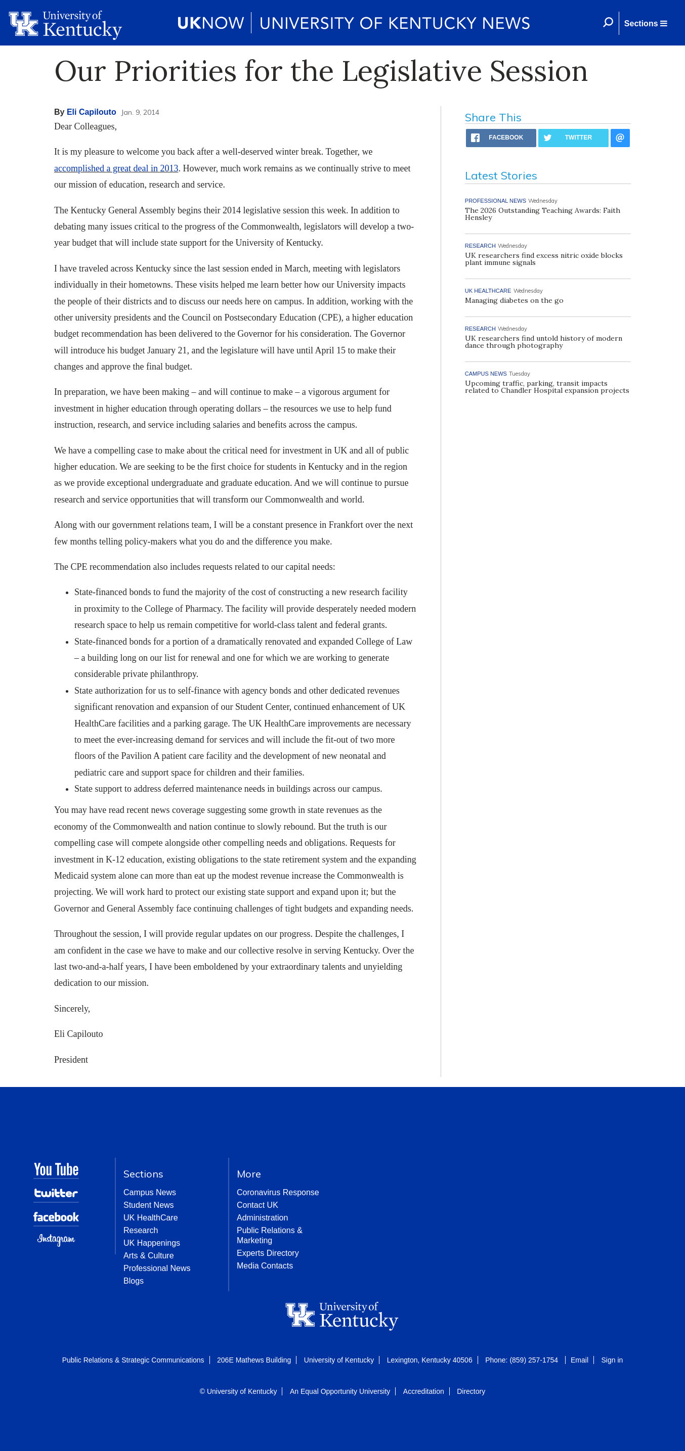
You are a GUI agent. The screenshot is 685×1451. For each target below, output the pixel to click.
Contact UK (257, 1205)
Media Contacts (265, 1265)
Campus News (149, 1192)
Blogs (133, 1281)
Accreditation (423, 1391)
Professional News (157, 1268)
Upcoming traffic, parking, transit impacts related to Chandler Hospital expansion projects (547, 387)
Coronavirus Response (278, 1192)
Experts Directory (268, 1253)
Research (140, 1230)
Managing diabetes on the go (514, 300)
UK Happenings (151, 1243)
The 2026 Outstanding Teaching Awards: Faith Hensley (542, 214)
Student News (148, 1205)
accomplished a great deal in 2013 (116, 168)
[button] (645, 23)
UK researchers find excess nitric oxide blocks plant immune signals (544, 259)
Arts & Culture (148, 1255)
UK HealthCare (150, 1217)
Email (579, 1360)
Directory (471, 1391)
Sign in (612, 1360)
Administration (262, 1217)
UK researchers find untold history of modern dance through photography (543, 342)
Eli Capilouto (91, 112)
